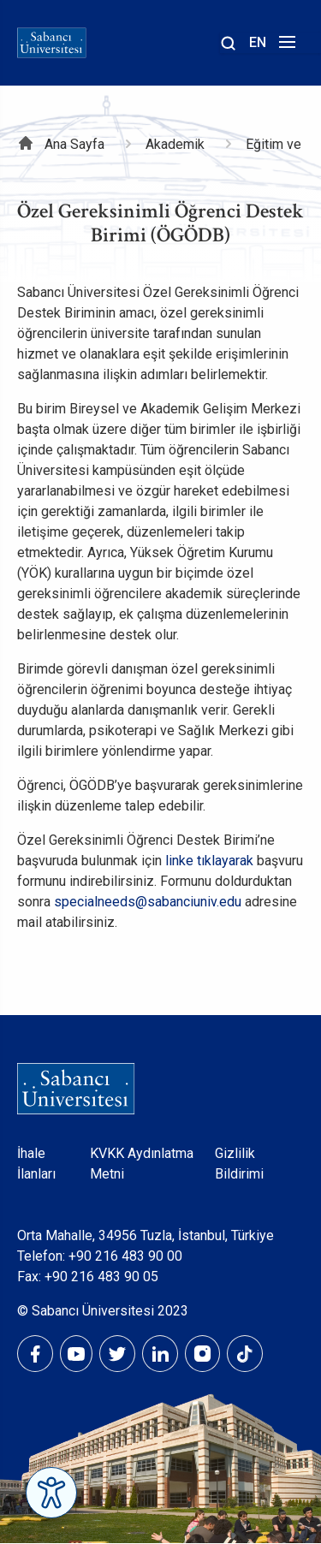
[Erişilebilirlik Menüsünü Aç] (51, 1492)
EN (257, 42)
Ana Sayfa (74, 144)
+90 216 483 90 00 (125, 1256)
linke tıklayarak (209, 860)
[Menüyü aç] (284, 46)
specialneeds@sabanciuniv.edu (147, 902)
